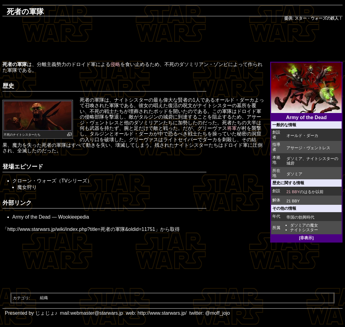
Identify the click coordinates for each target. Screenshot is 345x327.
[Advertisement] (172, 42)
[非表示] (306, 238)
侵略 (115, 64)
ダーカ (247, 100)
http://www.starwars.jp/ (161, 313)
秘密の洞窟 (249, 133)
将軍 (232, 128)
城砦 (168, 116)
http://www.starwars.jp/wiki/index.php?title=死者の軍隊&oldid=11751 (81, 229)
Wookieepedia (73, 217)
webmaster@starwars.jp (96, 313)
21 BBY (293, 191)
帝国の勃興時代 (300, 217)
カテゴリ (21, 297)
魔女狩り (27, 187)
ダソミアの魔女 (304, 225)
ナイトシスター (304, 230)
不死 (7, 134)
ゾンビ (220, 64)
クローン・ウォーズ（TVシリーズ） (52, 180)
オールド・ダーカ (302, 135)
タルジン (148, 116)
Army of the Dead (31, 217)
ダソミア (294, 158)
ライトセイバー (180, 139)
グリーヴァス (212, 128)
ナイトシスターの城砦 (312, 160)
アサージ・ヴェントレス (308, 148)
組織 (44, 297)
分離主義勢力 (51, 64)
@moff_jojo (217, 313)
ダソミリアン (194, 64)
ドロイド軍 (83, 64)
